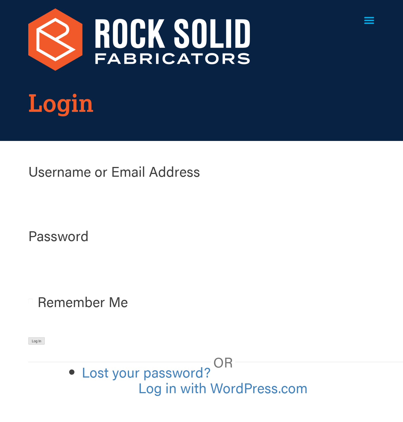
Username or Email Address (114, 171)
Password (58, 235)
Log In (36, 341)
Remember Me (83, 301)
